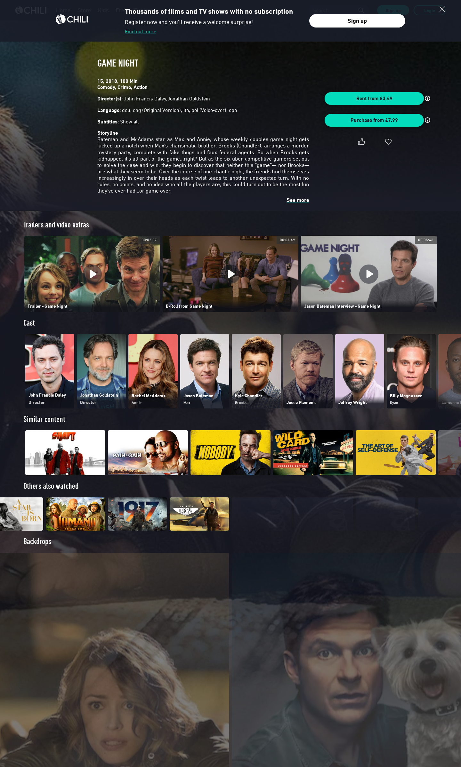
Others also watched (50, 486)
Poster (32, 652)
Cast (29, 323)
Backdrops (37, 552)
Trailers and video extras (56, 224)
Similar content (44, 419)
